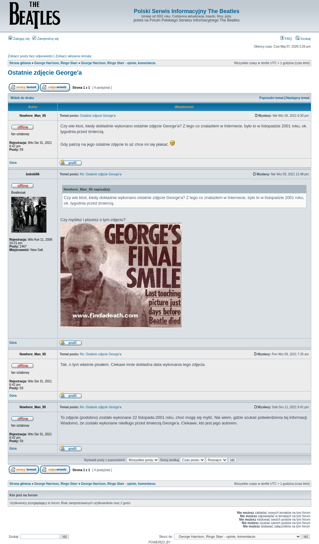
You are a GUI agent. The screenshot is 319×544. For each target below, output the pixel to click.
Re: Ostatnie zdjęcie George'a (100, 174)
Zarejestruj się (45, 38)
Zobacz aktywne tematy (73, 56)
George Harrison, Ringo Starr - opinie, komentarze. (118, 63)
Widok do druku (22, 98)
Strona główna (20, 63)
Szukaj (303, 38)
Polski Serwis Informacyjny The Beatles (186, 11)
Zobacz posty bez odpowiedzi (30, 56)
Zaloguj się (19, 38)
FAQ (286, 38)
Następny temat (297, 98)
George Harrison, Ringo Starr (56, 63)
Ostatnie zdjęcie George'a (45, 72)
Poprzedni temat (271, 98)
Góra (13, 162)
